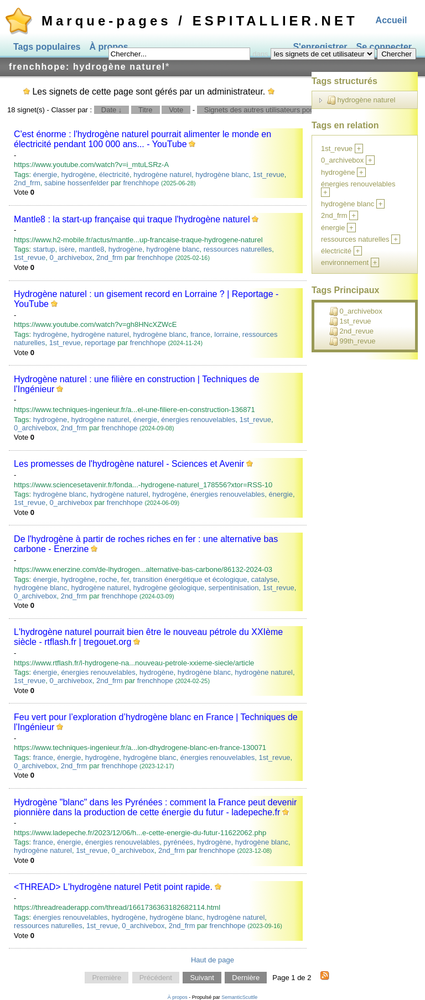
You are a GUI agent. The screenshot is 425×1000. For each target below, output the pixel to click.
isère (67, 249)
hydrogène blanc (221, 174)
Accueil (391, 20)
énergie (45, 174)
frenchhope (141, 183)
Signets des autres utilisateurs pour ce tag (271, 110)
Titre (145, 110)
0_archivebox (70, 257)
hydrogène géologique (169, 588)
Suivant (202, 977)
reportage (100, 342)
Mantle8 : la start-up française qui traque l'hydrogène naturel (132, 219)
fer (125, 579)
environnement (345, 262)
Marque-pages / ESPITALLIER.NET (200, 20)
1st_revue (268, 174)
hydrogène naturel (162, 174)
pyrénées (178, 842)
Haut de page (212, 960)
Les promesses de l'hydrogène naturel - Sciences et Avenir (129, 463)
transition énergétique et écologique (190, 579)
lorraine (226, 334)
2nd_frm (27, 183)
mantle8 (91, 249)
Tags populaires (47, 46)
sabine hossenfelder (76, 183)
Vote (176, 110)
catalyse (264, 579)
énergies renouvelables (198, 419)
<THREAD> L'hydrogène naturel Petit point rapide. (113, 887)
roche (108, 579)
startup (44, 249)
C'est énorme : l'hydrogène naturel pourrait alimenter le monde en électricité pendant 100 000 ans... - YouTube (142, 139)
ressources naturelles (238, 249)
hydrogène (78, 174)
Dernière (246, 977)
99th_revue (352, 341)
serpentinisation (233, 588)
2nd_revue (351, 331)
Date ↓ (111, 110)
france (200, 334)
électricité (114, 174)
